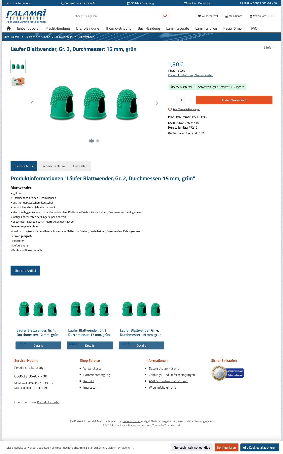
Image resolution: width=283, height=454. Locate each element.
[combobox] (115, 16)
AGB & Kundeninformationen (168, 381)
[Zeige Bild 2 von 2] (97, 141)
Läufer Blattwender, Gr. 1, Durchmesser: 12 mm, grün (37, 332)
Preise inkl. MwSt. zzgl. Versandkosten (190, 75)
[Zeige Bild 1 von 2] (91, 141)
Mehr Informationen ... (120, 447)
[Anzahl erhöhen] (190, 100)
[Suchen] (164, 16)
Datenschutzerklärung (164, 368)
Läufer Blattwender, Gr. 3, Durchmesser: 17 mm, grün (89, 332)
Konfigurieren (226, 447)
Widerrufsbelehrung (162, 387)
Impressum (90, 387)
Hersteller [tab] (80, 166)
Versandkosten (93, 368)
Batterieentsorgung (96, 374)
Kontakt (88, 381)
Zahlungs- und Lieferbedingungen (172, 374)
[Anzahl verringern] (172, 100)
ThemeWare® (172, 425)
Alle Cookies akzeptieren (259, 447)
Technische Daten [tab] (53, 166)
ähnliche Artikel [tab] (25, 270)
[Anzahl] (181, 100)
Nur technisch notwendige (192, 447)
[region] (85, 103)
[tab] (24, 166)
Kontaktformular (48, 402)
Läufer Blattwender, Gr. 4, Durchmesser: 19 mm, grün (140, 332)
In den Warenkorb (234, 100)
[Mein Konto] (233, 16)
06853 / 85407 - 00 (30, 376)
